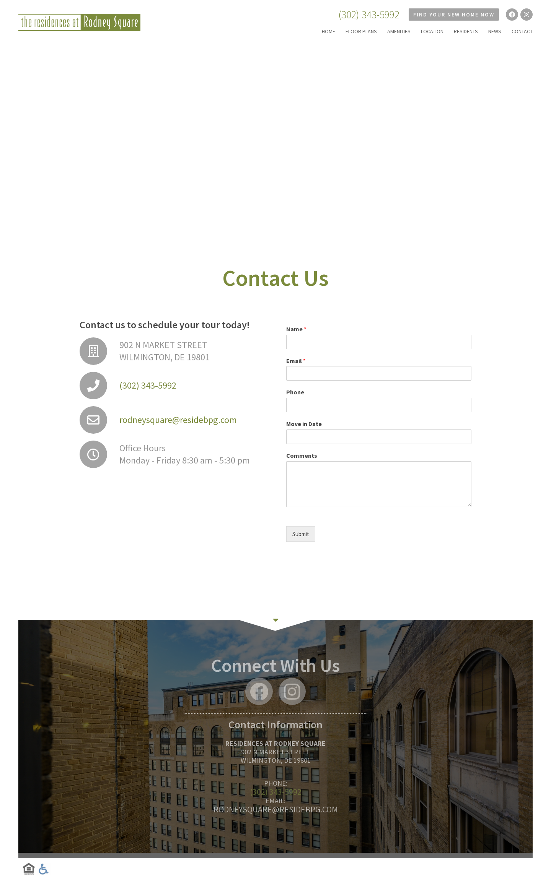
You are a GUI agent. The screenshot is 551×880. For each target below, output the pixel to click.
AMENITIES (399, 31)
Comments (301, 455)
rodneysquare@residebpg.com (178, 420)
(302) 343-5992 (368, 14)
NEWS (494, 31)
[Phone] (378, 405)
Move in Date (304, 424)
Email (296, 361)
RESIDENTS (466, 31)
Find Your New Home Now (453, 14)
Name (296, 329)
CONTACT (522, 31)
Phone (295, 392)
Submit (300, 534)
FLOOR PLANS (361, 31)
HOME (328, 31)
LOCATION (432, 31)
